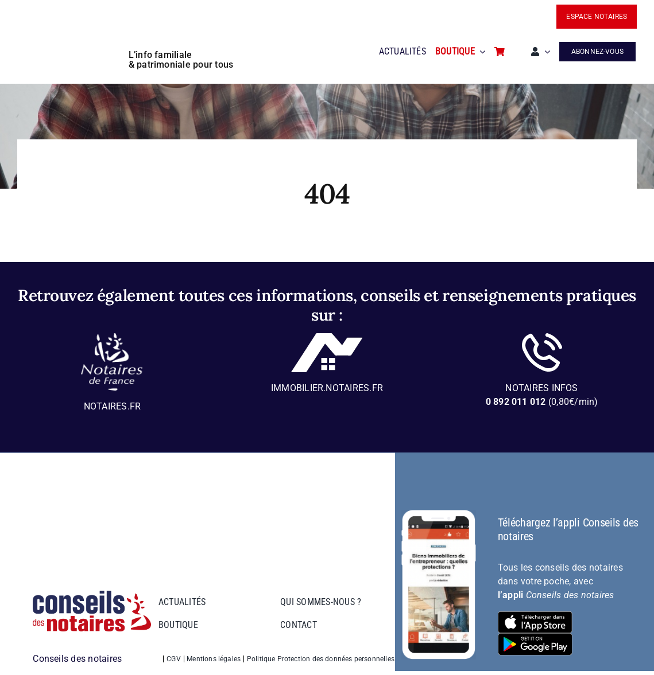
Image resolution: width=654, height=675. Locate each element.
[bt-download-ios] (535, 615)
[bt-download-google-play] (535, 637)
